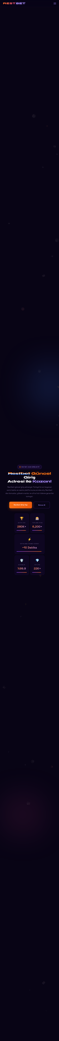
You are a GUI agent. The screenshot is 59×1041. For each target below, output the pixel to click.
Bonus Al (41, 505)
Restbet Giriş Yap (21, 505)
